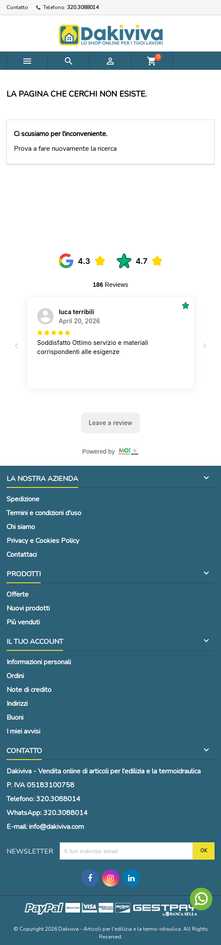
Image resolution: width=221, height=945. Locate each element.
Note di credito (28, 690)
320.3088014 (83, 7)
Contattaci (21, 554)
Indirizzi (17, 703)
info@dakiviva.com (56, 826)
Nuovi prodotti (28, 608)
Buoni (14, 717)
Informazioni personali (38, 662)
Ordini (15, 676)
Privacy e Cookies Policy (42, 541)
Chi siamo (20, 527)
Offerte (17, 594)
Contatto (17, 7)
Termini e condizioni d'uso (43, 513)
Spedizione (22, 499)
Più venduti (23, 622)
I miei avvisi (23, 731)
